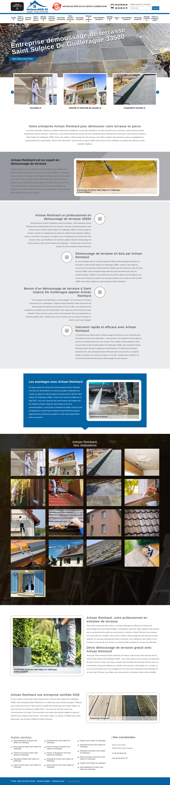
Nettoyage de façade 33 (43, 18)
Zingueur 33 (116, 18)
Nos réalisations (22, 59)
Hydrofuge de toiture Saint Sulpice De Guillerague (92, 746)
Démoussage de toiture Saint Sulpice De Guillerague (60, 766)
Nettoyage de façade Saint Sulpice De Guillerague (26, 760)
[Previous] (12, 92)
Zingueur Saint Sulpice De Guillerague (93, 740)
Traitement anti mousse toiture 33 (51, 18)
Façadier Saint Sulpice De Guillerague (93, 763)
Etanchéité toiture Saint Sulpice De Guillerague (58, 741)
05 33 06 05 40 (121, 5)
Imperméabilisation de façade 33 (99, 18)
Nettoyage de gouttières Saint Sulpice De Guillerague (92, 752)
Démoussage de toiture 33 (138, 18)
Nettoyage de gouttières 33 (89, 18)
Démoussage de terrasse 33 (61, 18)
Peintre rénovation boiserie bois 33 (70, 18)
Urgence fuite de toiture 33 (35, 18)
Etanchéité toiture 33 (28, 18)
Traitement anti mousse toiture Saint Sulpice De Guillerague (25, 754)
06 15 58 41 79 (121, 8)
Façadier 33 (13, 18)
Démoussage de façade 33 (79, 18)
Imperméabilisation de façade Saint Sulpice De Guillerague (25, 741)
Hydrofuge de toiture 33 (110, 18)
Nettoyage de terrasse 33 (146, 18)
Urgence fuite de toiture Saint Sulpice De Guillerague (27, 766)
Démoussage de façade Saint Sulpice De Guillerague (27, 747)
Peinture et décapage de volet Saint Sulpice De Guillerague (59, 754)
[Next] (157, 92)
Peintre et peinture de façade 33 (20, 18)
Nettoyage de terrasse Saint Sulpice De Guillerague (60, 760)
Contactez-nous (58, 781)
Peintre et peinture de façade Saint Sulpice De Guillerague (58, 747)
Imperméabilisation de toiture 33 (126, 18)
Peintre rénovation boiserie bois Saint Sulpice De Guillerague (92, 758)
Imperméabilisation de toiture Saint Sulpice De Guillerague (91, 768)
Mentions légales (44, 781)
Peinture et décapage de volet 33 (154, 18)
